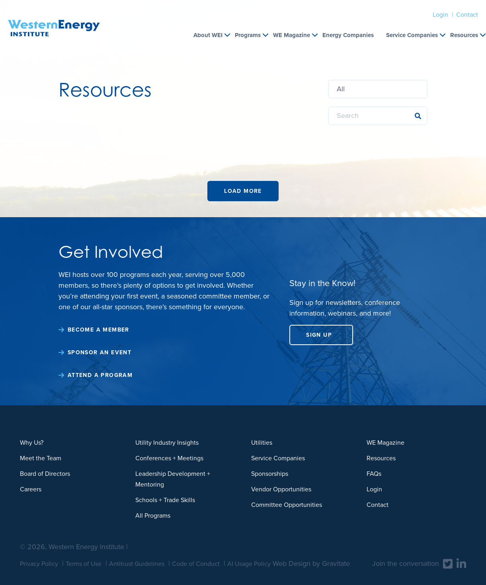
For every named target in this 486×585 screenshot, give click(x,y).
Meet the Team (40, 458)
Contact (467, 14)
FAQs (374, 473)
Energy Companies (348, 35)
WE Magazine (291, 35)
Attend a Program (100, 375)
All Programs (152, 515)
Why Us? (31, 442)
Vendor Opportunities (281, 489)
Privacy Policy (39, 563)
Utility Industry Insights (167, 442)
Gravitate (336, 563)
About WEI (208, 35)
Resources (464, 35)
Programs (248, 35)
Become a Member (98, 330)
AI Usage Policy (249, 563)
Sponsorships (269, 473)
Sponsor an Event (99, 352)
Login (440, 14)
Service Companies (412, 35)
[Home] (54, 18)
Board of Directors (45, 473)
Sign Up (319, 335)
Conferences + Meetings (169, 458)
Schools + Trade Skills (165, 500)
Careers (30, 489)
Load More (243, 191)
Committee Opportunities (286, 504)
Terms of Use (83, 563)
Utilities (261, 442)
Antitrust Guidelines (136, 563)
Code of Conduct (196, 563)
